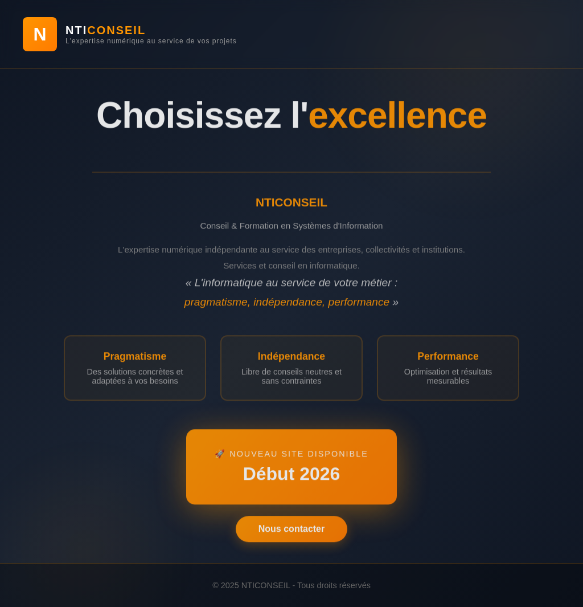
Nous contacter (291, 531)
